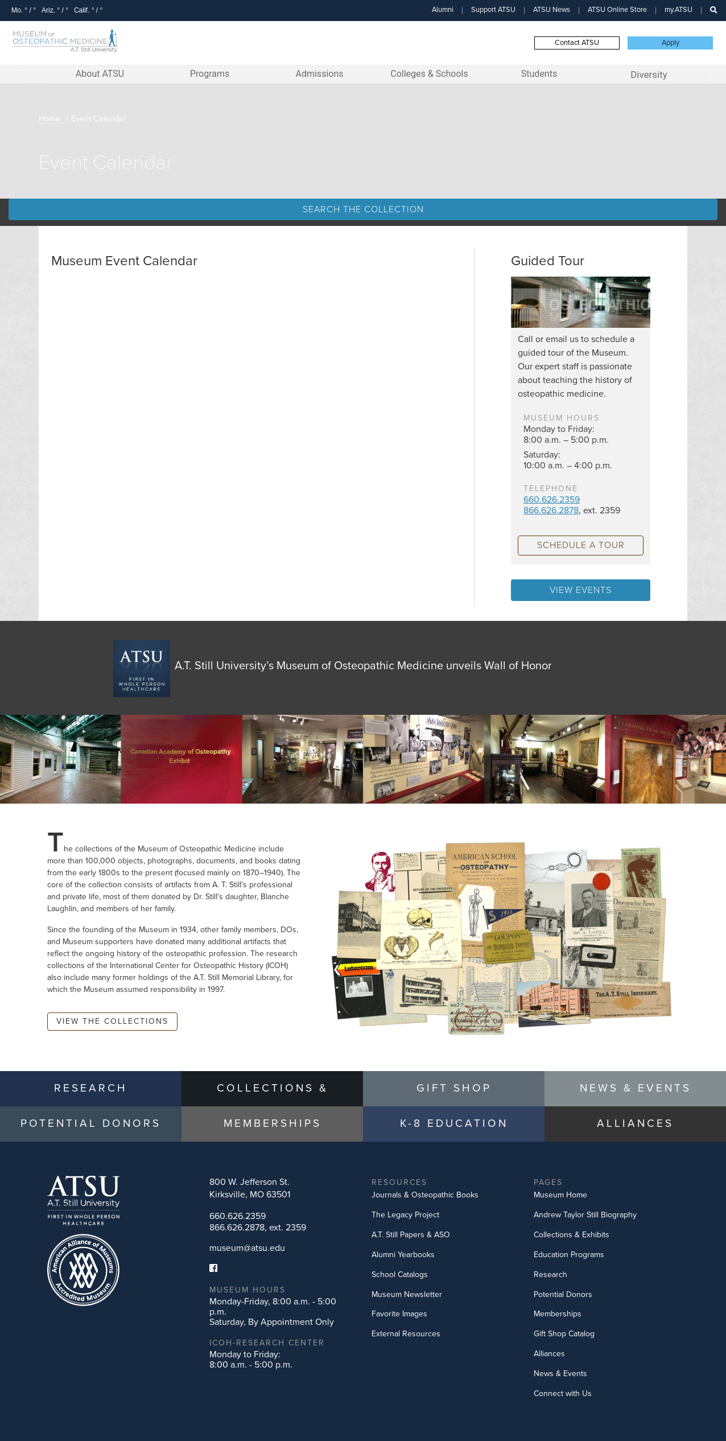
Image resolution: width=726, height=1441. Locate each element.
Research (550, 1274)
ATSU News (551, 9)
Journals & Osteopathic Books (425, 1195)
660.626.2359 (551, 499)
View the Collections (112, 1021)
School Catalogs (400, 1274)
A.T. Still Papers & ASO (411, 1235)
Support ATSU (493, 9)
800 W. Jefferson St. (249, 1188)
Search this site (708, 15)
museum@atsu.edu (247, 1248)
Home (49, 118)
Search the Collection (363, 209)
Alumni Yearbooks (403, 1254)
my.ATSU (678, 9)
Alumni (442, 9)
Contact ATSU (577, 42)
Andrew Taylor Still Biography (585, 1215)
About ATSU (100, 73)
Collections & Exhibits (571, 1235)
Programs (210, 73)
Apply (670, 42)
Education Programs (569, 1254)
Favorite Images (399, 1314)
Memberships (557, 1314)
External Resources (406, 1334)
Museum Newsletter (407, 1294)
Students (539, 73)
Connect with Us (563, 1393)
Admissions (319, 73)
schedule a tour (581, 545)
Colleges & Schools (429, 73)
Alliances (549, 1353)
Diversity (648, 74)
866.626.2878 (551, 510)
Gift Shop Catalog (564, 1334)
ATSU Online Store (617, 9)
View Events (581, 590)
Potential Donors (563, 1294)
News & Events (560, 1373)
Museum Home (560, 1195)
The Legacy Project (405, 1215)
